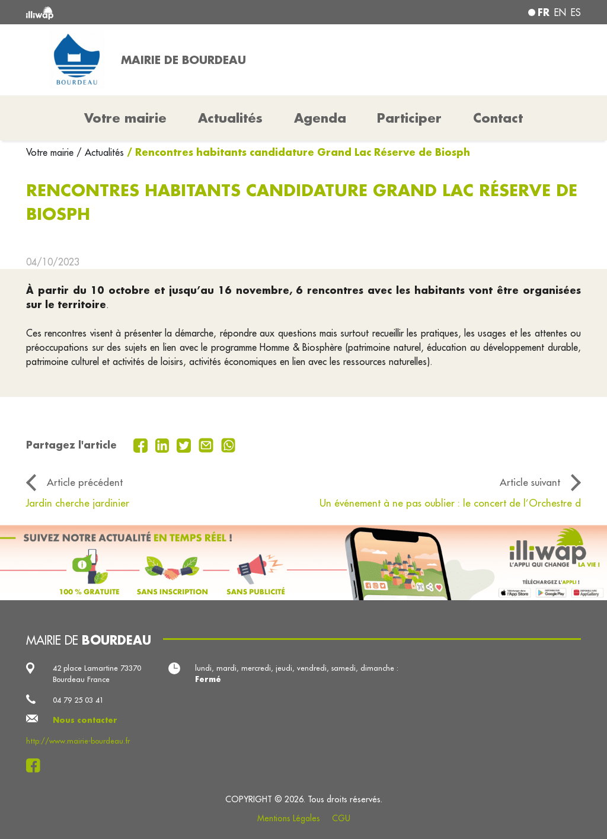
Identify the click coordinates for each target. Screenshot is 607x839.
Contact (498, 118)
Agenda (320, 118)
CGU (341, 818)
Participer (409, 118)
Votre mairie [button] (125, 118)
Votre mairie (51, 152)
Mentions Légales (288, 818)
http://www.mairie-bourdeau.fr (78, 740)
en (560, 12)
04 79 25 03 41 (78, 699)
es (576, 12)
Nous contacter (85, 720)
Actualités (230, 118)
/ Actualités (100, 152)
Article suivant (530, 482)
